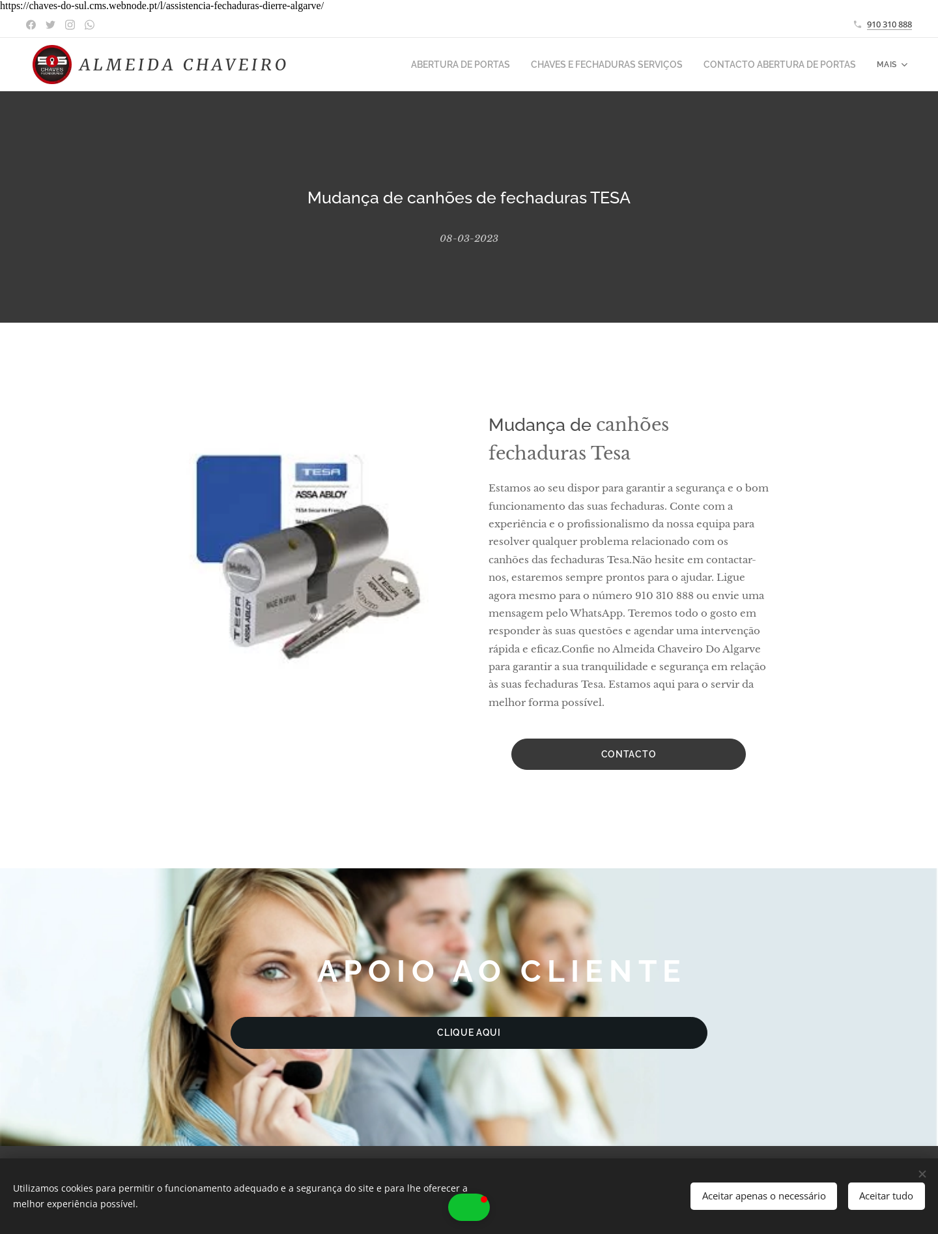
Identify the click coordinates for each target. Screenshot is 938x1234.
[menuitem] (487, 64)
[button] (469, 1207)
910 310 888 (889, 24)
